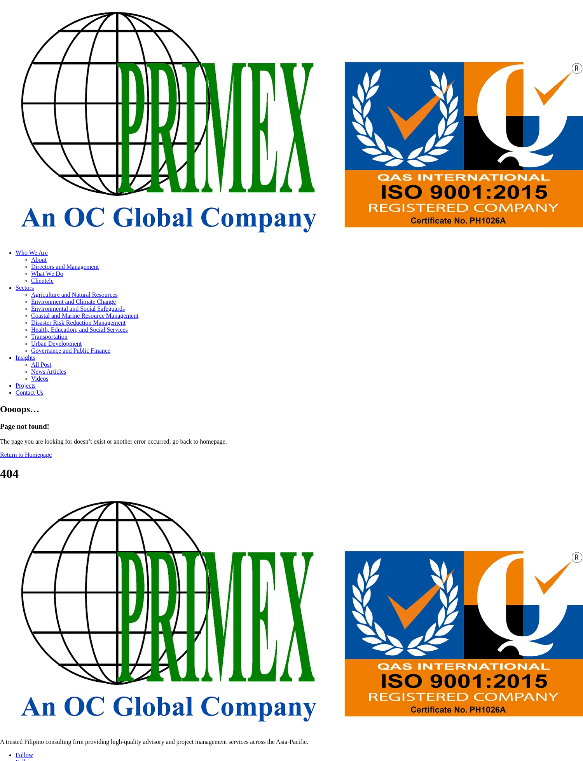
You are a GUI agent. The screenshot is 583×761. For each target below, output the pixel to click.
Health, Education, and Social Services (79, 329)
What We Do (47, 273)
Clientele (42, 280)
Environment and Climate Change (73, 301)
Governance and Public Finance (70, 350)
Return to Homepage (26, 454)
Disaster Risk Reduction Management (78, 322)
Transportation (49, 336)
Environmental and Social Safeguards (78, 308)
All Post (41, 364)
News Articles (48, 371)
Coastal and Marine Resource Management (84, 315)
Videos (39, 378)
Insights (25, 357)
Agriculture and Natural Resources (74, 294)
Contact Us (30, 392)
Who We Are (32, 252)
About (39, 259)
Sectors (25, 287)
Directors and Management (65, 266)
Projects (26, 385)
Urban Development (56, 343)
